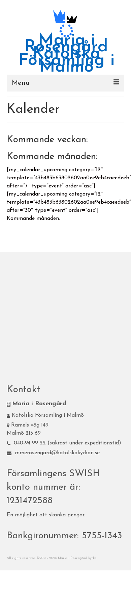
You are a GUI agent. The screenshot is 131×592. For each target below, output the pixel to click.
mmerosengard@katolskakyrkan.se (53, 453)
